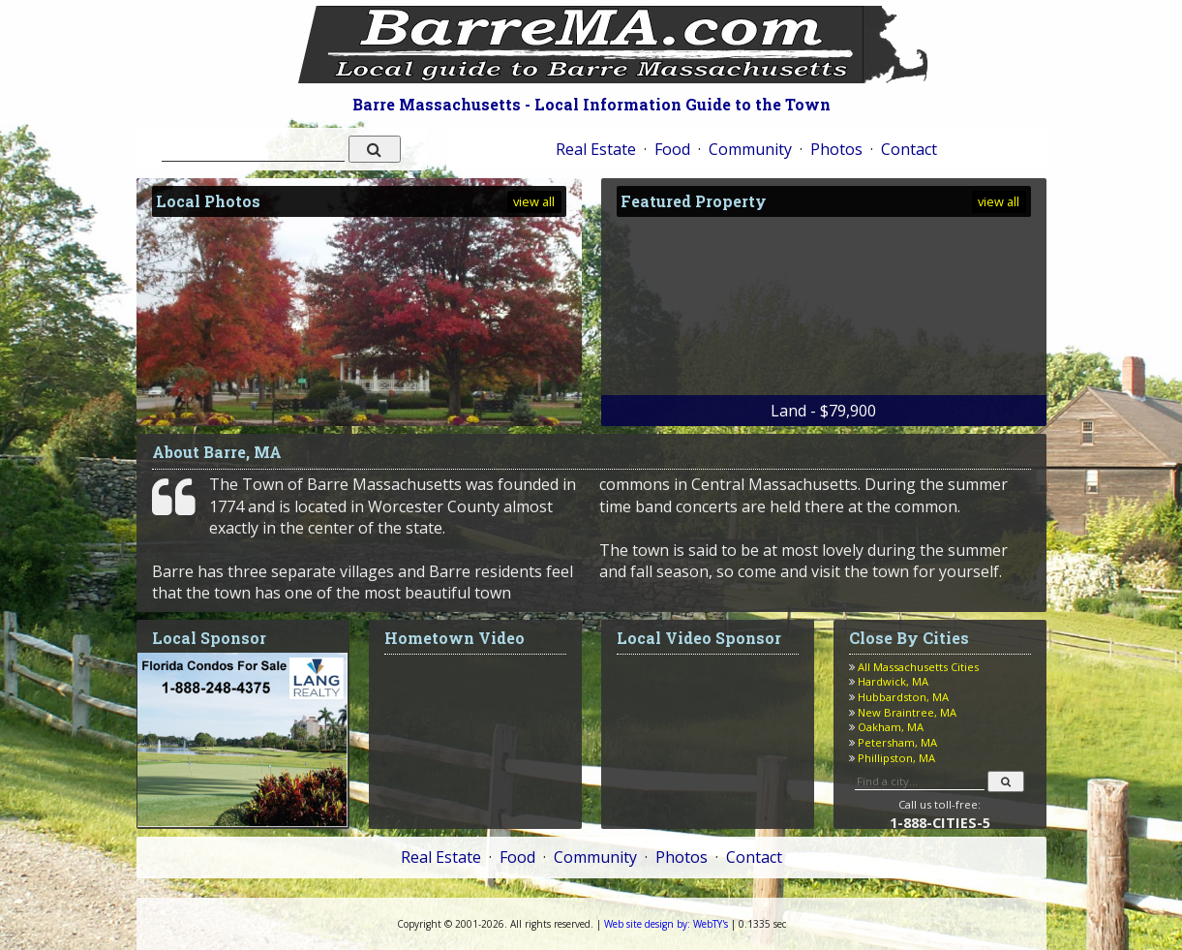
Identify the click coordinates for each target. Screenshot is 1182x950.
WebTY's (666, 924)
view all (534, 201)
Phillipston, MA (896, 758)
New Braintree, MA (907, 712)
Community (750, 149)
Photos (836, 149)
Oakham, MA (891, 727)
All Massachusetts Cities (918, 666)
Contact (909, 149)
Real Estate (596, 149)
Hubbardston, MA (903, 697)
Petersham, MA (897, 742)
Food (672, 149)
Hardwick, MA (893, 681)
